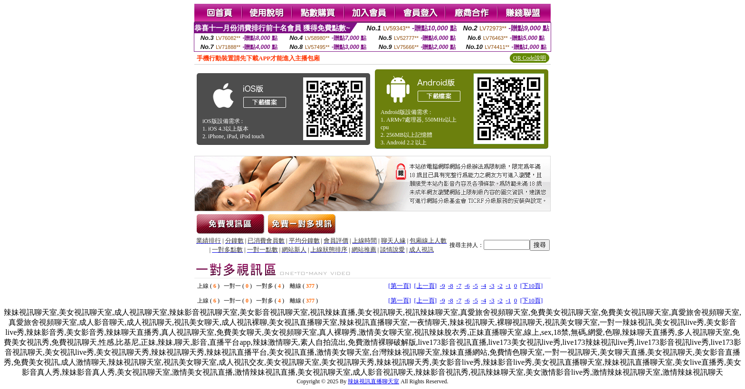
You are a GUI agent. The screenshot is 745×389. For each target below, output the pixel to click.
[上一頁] (425, 285)
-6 (467, 285)
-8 (450, 285)
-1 (508, 285)
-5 (475, 285)
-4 (483, 285)
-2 (500, 285)
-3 (492, 285)
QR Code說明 (529, 58)
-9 (442, 285)
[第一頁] (399, 285)
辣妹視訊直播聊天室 (373, 381)
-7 (458, 285)
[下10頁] (531, 285)
